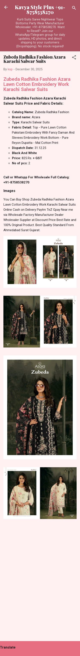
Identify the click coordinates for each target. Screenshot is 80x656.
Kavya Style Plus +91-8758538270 (40, 9)
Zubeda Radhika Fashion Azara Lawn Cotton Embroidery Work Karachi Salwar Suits (36, 84)
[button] (74, 58)
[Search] (74, 8)
